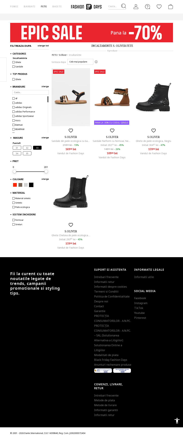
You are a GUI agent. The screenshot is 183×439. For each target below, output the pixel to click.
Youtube (139, 313)
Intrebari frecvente (106, 277)
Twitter (3, 76)
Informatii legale (149, 270)
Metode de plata (104, 400)
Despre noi (101, 301)
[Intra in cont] (136, 7)
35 (27, 153)
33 (37, 147)
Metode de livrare (105, 405)
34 (17, 153)
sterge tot (43, 45)
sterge (45, 86)
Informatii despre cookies (110, 286)
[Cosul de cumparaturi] (170, 6)
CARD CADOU (121, 16)
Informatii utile (144, 277)
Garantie (99, 311)
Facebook (140, 298)
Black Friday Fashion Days (110, 360)
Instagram (140, 303)
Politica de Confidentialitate (112, 296)
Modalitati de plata (106, 355)
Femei (14, 6)
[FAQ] (147, 6)
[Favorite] (159, 6)
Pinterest (140, 318)
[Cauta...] (117, 6)
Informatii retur (104, 282)
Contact (99, 306)
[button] (80, 62)
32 (27, 147)
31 (17, 147)
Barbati (29, 6)
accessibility (177, 420)
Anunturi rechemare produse (112, 365)
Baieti (57, 6)
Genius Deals (90, 16)
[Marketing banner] (91, 32)
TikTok (138, 308)
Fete (44, 6)
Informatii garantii (106, 410)
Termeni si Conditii (106, 291)
